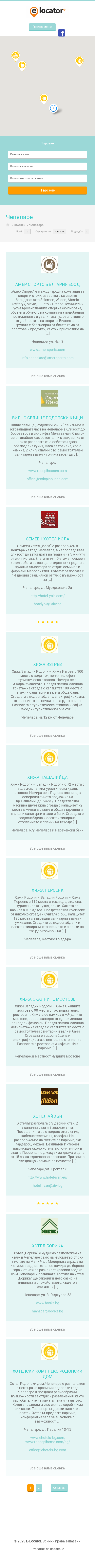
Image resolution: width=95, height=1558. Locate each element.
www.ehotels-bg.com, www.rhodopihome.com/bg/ (47, 1440)
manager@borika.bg (47, 1311)
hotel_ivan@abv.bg (47, 1185)
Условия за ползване (48, 1549)
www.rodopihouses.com (47, 471)
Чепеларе (36, 225)
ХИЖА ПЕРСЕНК (48, 890)
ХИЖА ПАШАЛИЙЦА (47, 777)
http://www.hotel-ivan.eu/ (47, 1177)
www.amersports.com (47, 350)
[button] (22, 66)
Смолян (19, 225)
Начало (8, 225)
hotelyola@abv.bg (47, 604)
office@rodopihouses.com (47, 479)
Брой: (19, 231)
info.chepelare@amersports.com (48, 358)
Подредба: (77, 231)
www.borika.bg (47, 1303)
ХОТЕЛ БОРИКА (47, 1246)
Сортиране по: (43, 231)
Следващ (59, 1487)
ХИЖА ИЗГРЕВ (47, 664)
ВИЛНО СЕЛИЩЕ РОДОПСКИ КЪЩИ (47, 418)
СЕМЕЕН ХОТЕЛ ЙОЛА (47, 539)
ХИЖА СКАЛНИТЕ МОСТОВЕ (47, 999)
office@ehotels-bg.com (47, 1450)
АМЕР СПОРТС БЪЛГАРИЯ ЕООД (47, 284)
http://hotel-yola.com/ (47, 596)
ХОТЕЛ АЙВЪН (47, 1116)
